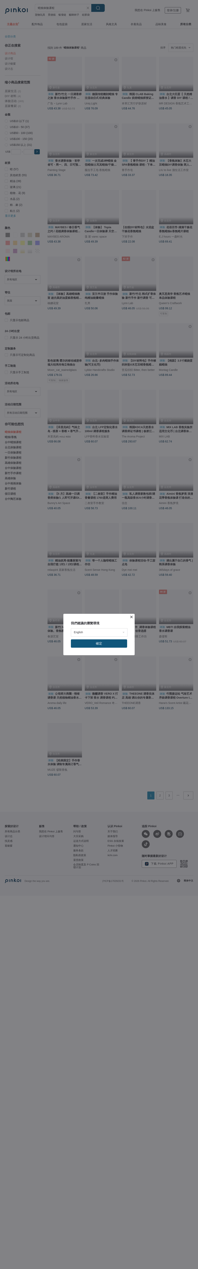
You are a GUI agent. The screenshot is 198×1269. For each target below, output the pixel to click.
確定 (99, 643)
